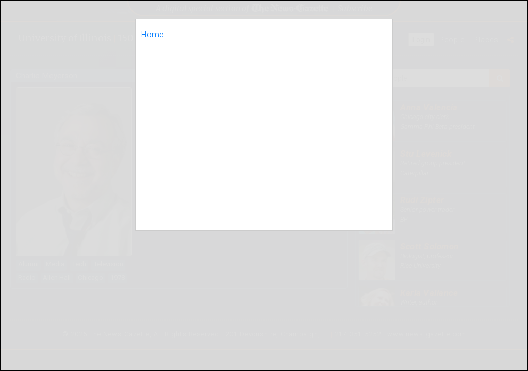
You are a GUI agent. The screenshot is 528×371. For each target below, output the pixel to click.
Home (152, 34)
